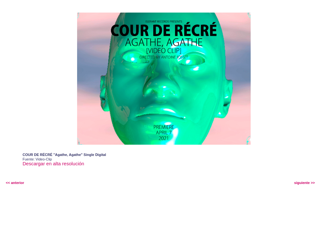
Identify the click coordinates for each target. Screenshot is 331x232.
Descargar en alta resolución (53, 163)
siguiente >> (304, 183)
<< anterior (15, 183)
